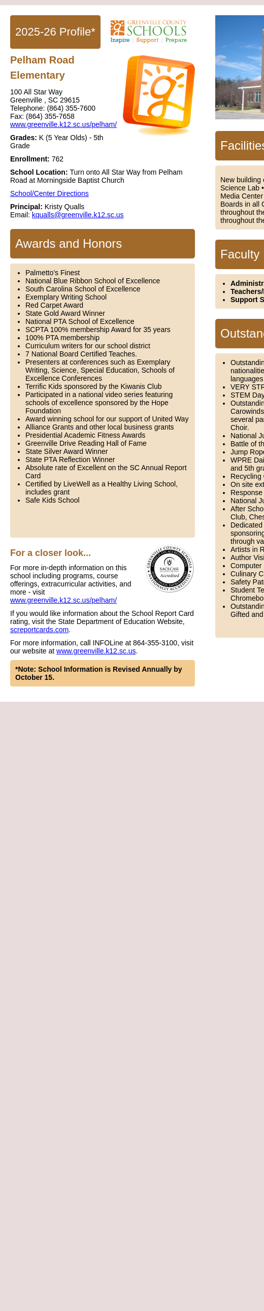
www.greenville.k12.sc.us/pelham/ (63, 124)
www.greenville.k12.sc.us (96, 651)
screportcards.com (39, 630)
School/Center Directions (49, 193)
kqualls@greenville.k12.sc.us (78, 215)
